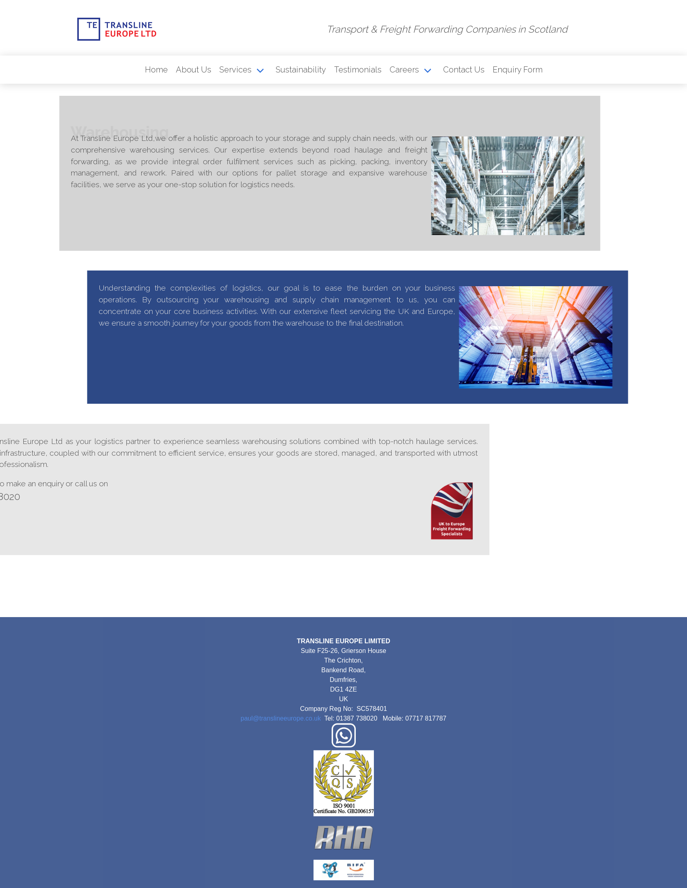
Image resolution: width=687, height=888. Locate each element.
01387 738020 (356, 781)
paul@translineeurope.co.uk (281, 781)
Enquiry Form (518, 69)
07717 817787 (425, 781)
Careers (404, 69)
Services (235, 69)
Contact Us (464, 69)
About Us (193, 69)
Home (156, 69)
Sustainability (301, 69)
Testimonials (358, 69)
